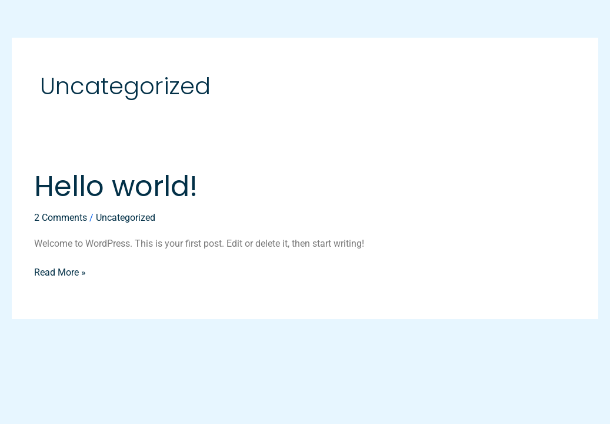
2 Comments (60, 217)
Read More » (60, 271)
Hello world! (116, 186)
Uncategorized (125, 217)
